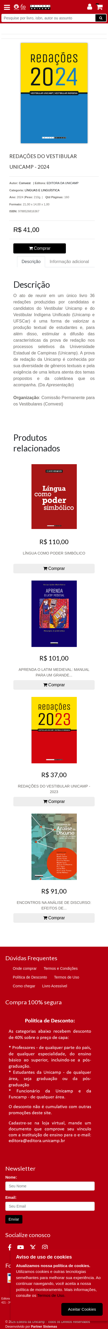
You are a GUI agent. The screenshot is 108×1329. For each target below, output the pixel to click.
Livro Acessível (54, 986)
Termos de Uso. (51, 1295)
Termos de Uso (66, 977)
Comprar (40, 248)
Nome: (11, 1177)
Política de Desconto (30, 977)
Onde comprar (25, 968)
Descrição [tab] (31, 261)
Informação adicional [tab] (69, 261)
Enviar (14, 1219)
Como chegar (24, 986)
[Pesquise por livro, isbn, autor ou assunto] (48, 18)
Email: (11, 1197)
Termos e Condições (61, 968)
